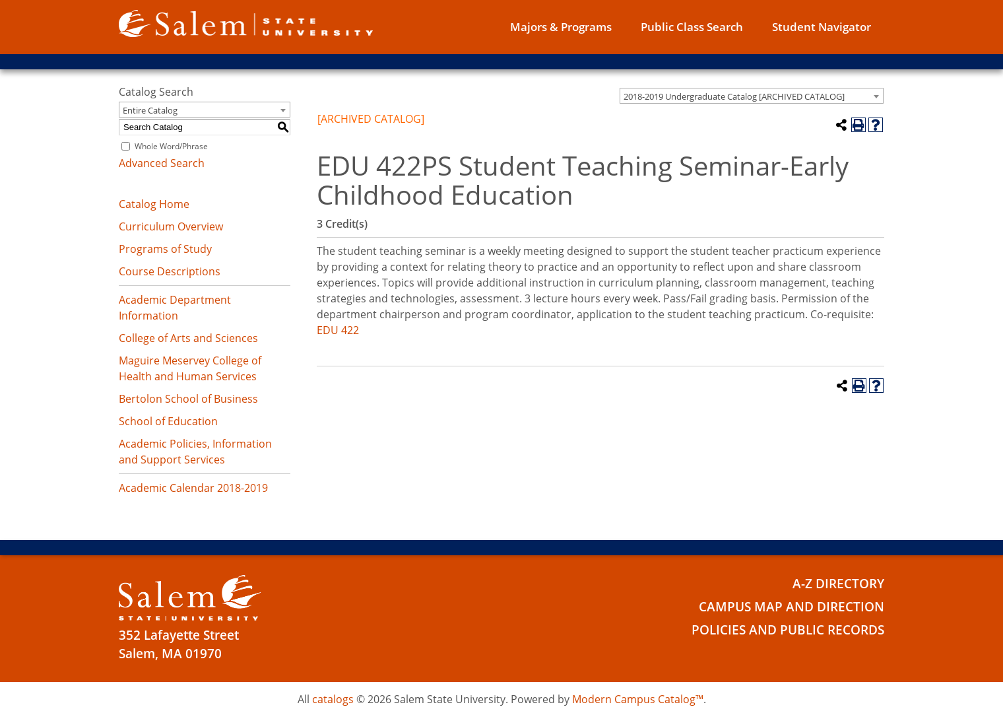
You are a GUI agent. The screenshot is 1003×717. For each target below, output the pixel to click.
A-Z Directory (838, 583)
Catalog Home (154, 204)
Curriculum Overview (171, 226)
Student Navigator (821, 26)
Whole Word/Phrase (171, 146)
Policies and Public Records (788, 629)
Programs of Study (165, 249)
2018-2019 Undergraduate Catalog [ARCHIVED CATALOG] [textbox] (734, 96)
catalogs (333, 699)
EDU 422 (338, 330)
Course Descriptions (169, 271)
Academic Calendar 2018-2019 (193, 488)
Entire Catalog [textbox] (150, 110)
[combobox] (752, 96)
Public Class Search (692, 26)
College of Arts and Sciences (188, 338)
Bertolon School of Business (188, 399)
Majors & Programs (561, 26)
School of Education (168, 421)
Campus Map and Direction (791, 606)
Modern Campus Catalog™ (637, 699)
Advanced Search (162, 163)
